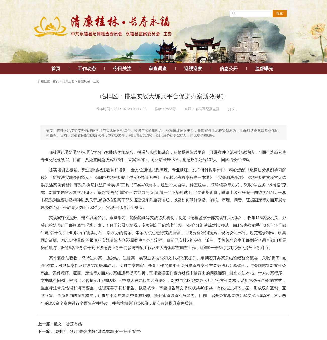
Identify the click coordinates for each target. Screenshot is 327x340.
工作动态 (87, 68)
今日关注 (122, 68)
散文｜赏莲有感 (68, 324)
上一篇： (46, 324)
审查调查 (158, 68)
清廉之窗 (68, 81)
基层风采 (84, 81)
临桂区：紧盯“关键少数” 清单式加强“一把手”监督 (97, 331)
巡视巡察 (193, 68)
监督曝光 (264, 68)
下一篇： (46, 331)
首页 (55, 68)
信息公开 (229, 68)
